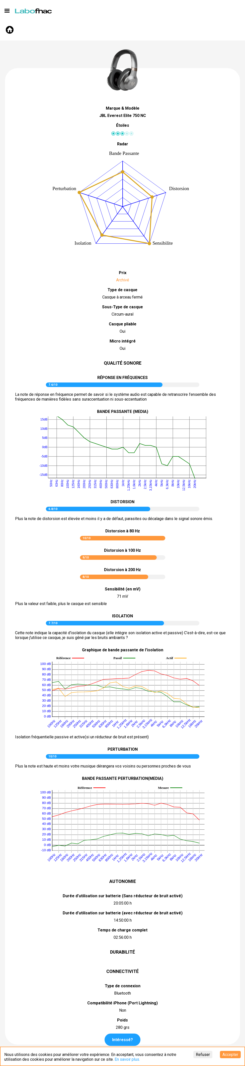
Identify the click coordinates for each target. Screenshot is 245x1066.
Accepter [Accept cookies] (230, 1054)
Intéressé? (122, 1039)
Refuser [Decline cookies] (203, 1054)
